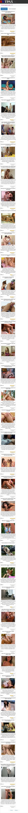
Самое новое (4, 8)
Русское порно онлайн (5, 5)
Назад (11, 810)
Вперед (17, 810)
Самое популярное (12, 8)
